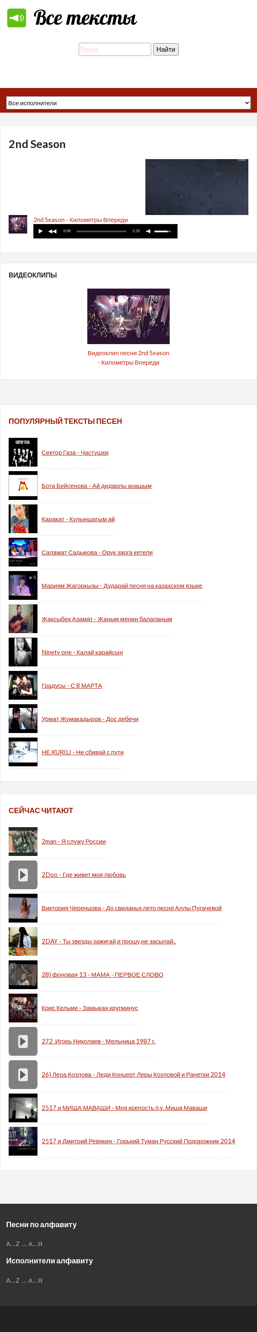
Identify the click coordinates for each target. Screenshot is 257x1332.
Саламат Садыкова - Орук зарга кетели (97, 552)
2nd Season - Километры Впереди (80, 219)
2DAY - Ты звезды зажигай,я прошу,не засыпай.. (109, 941)
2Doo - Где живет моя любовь (84, 874)
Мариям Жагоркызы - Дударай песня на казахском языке (122, 585)
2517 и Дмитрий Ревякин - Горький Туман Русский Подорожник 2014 (138, 1141)
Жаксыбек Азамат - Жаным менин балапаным (107, 618)
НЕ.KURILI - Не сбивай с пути (83, 752)
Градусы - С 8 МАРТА (72, 685)
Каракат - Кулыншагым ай (78, 519)
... (24, 1243)
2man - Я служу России (74, 841)
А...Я (35, 1243)
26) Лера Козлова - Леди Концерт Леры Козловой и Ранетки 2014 (133, 1074)
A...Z (13, 1243)
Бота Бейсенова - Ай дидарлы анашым (97, 485)
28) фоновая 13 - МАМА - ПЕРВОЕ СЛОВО (103, 974)
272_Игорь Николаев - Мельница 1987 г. (99, 1041)
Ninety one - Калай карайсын (82, 652)
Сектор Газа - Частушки (75, 452)
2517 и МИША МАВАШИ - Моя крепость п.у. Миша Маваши (124, 1107)
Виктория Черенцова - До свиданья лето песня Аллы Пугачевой (132, 907)
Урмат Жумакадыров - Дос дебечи (90, 718)
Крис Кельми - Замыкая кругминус (90, 1007)
